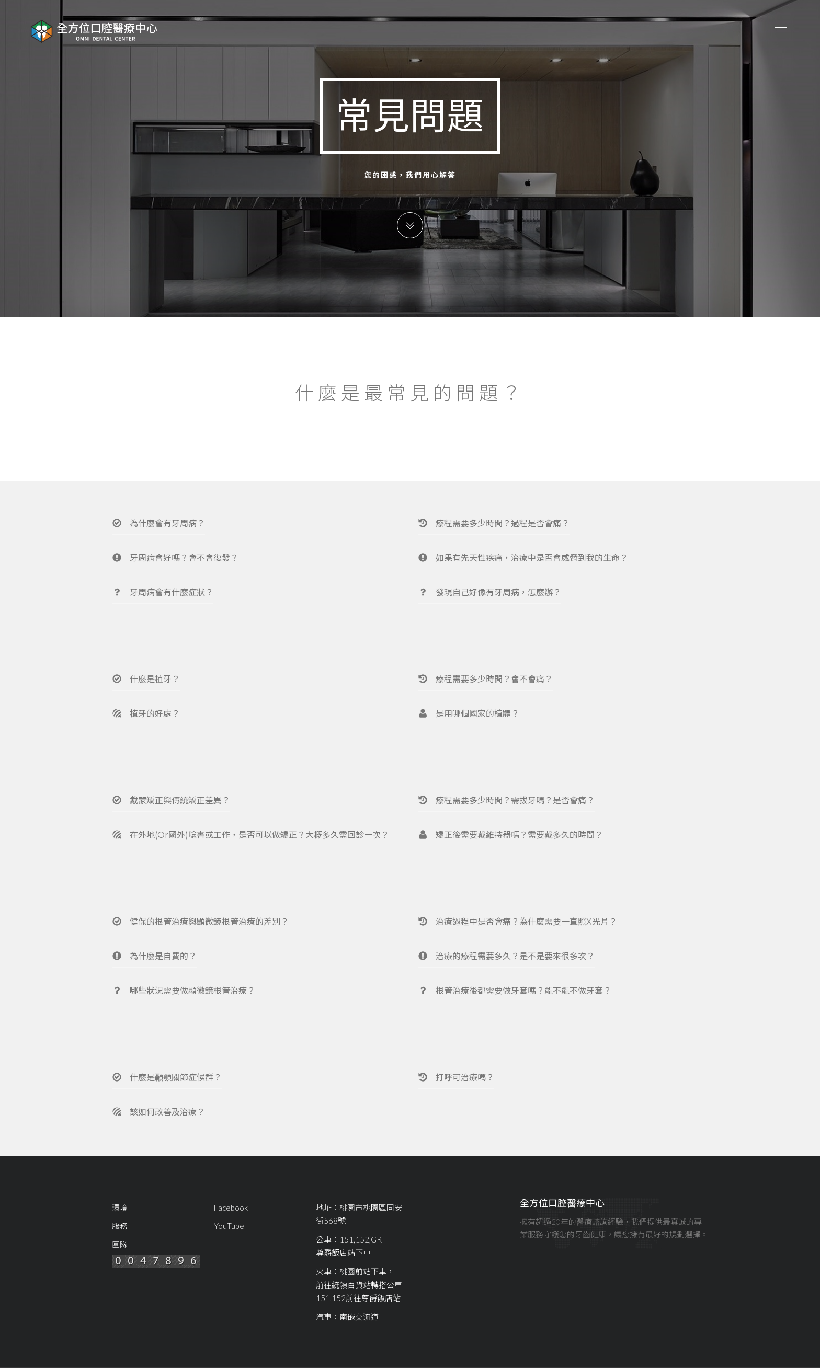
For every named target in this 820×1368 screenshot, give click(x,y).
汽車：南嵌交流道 (347, 1316)
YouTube (229, 1226)
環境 (120, 1207)
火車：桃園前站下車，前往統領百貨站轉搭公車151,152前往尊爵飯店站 (359, 1285)
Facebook (231, 1207)
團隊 (120, 1244)
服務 (120, 1226)
